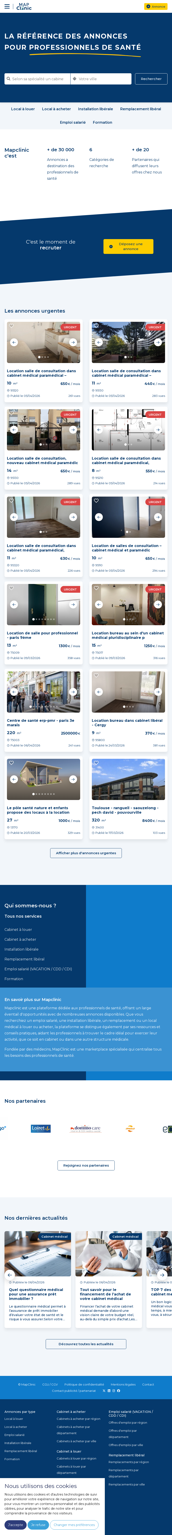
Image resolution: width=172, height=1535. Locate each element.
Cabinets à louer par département (71, 1469)
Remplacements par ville (127, 1484)
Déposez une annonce (126, 246)
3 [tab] (45, 357)
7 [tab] (51, 619)
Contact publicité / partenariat (74, 1390)
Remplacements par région (129, 1462)
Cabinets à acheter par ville (76, 1441)
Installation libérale (21, 949)
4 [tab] (48, 357)
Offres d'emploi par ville (126, 1445)
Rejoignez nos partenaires (86, 1165)
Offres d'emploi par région (128, 1422)
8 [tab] (54, 619)
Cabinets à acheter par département (73, 1430)
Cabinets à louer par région (76, 1458)
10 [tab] (57, 706)
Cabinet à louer (18, 929)
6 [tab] (48, 619)
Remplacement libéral (24, 959)
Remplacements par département (124, 1473)
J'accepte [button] (15, 1525)
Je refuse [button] (38, 1525)
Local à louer (13, 1418)
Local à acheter (15, 1427)
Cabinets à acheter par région (78, 1418)
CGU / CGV (50, 1384)
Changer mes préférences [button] (74, 1525)
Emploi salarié (14, 1435)
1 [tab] (39, 357)
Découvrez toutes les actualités (86, 1344)
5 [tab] (45, 619)
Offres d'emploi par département (123, 1434)
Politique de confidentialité (84, 1384)
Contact (148, 1384)
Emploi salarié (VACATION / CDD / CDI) (38, 969)
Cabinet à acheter (20, 939)
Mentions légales (123, 1384)
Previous (14, 342)
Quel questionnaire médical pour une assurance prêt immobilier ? (36, 1294)
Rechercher (151, 79)
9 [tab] (54, 706)
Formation (13, 979)
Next (73, 342)
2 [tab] (42, 357)
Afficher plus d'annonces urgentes (86, 853)
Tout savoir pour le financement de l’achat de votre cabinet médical (105, 1294)
